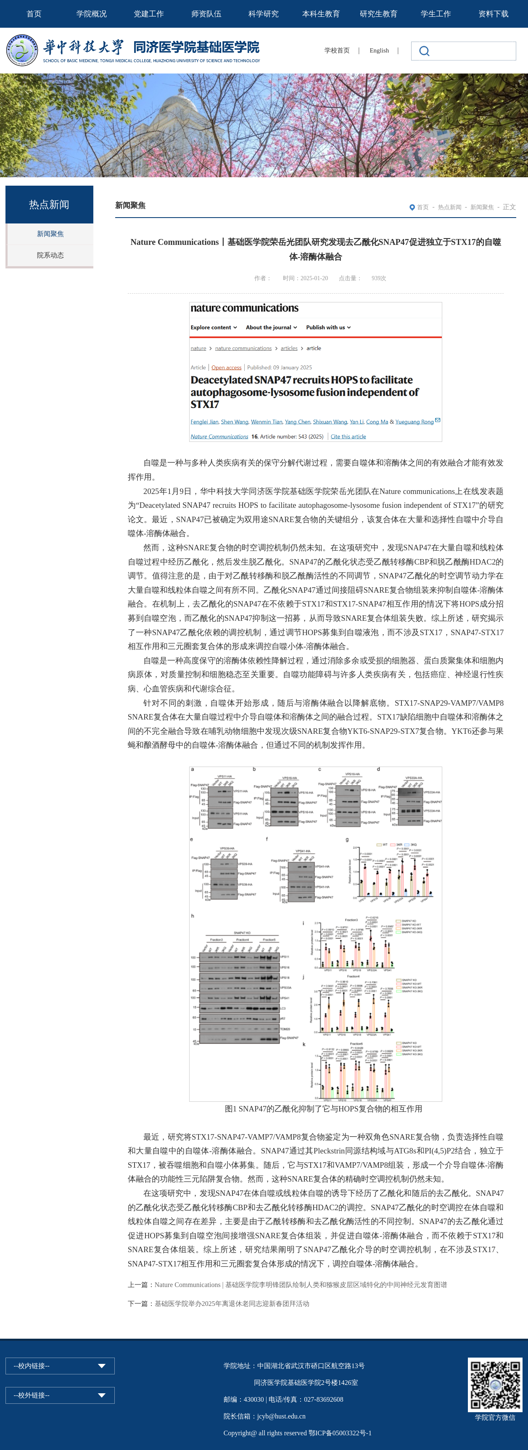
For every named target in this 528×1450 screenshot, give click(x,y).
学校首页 (337, 50)
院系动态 (50, 255)
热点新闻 (450, 207)
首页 (34, 14)
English (379, 50)
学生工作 (436, 14)
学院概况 (92, 14)
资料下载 (493, 14)
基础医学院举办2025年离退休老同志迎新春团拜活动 (232, 1303)
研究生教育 (379, 14)
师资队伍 (206, 14)
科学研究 (263, 14)
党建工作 (149, 14)
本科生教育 (321, 14)
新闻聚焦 (50, 233)
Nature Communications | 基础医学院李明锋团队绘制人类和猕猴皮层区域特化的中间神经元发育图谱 (301, 1284)
